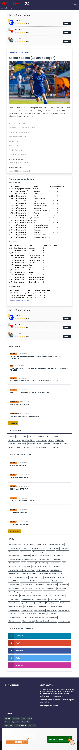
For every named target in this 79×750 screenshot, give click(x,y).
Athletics (11, 447)
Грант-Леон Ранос (27, 603)
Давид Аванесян (39, 584)
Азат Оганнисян (14, 555)
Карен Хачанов (48, 595)
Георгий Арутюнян (42, 544)
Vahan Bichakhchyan (50, 621)
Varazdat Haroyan (64, 621)
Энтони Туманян (14, 603)
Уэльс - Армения (29, 544)
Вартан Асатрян (27, 584)
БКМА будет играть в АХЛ (20, 404)
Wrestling (55, 436)
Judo (31, 617)
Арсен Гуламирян (30, 559)
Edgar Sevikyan (51, 610)
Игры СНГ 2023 (13, 581)
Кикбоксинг (61, 592)
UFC (64, 563)
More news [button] (13, 423)
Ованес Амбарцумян (15, 592)
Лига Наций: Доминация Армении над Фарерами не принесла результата (35, 357)
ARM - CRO (61, 577)
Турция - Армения (49, 577)
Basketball (41, 436)
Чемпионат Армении (15, 606)
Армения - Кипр (26, 552)
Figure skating (22, 443)
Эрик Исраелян (13, 552)
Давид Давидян (57, 581)
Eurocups (21, 614)
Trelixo (17, 20)
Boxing (18, 436)
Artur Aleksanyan (39, 610)
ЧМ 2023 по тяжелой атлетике (18, 577)
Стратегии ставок (14, 440)
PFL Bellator (12, 566)
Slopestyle (12, 443)
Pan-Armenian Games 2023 (42, 447)
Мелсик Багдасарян (15, 544)
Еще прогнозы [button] (15, 531)
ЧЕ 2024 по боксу (41, 563)
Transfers (55, 447)
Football (13, 354)
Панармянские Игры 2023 (28, 581)
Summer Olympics (14, 621)
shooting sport (57, 443)
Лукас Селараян (40, 588)
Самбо (24, 563)
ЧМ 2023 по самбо (42, 570)
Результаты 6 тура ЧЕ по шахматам (24, 416)
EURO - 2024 (13, 614)
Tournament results (20, 725)
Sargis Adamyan (52, 617)
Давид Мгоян (57, 566)
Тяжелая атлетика (49, 592)
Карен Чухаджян (25, 595)
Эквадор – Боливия (18, 465)
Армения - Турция (38, 552)
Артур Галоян (37, 595)
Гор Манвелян (64, 603)
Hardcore (34, 555)
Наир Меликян (57, 559)
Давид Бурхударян (44, 559)
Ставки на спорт (41, 440)
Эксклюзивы (50, 552)
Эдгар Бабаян (13, 595)
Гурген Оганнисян (53, 548)
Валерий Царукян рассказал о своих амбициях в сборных (34, 381)
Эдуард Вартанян (55, 570)
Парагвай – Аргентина (19, 477)
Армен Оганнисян (29, 606)
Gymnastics (46, 443)
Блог (32, 440)
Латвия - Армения (44, 573)
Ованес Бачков (52, 584)
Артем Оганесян (14, 563)
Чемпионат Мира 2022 (16, 559)
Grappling (53, 614)
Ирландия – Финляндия (19, 524)
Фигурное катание (56, 606)
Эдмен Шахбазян (27, 599)
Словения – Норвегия (18, 512)
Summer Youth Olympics (24, 447)
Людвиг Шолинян (44, 581)
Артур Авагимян (14, 573)
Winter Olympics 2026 (34, 443)
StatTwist (18, 29)
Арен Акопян (51, 588)
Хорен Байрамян (14, 588)
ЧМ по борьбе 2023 (36, 577)
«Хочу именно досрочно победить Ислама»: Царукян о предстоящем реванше (39, 369)
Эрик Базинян (63, 584)
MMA (11, 365)
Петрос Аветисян (14, 584)
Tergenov (18, 38)
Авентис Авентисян (55, 599)
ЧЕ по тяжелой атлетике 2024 (41, 566)
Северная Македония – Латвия (22, 501)
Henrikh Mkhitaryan (15, 617)
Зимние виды (25, 555)
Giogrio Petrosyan (43, 614)
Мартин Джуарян (45, 555)
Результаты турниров (57, 544)
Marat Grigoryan (40, 617)
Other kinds (8, 725)
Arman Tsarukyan (27, 610)
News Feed (25, 440)
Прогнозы (31, 563)
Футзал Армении (57, 573)
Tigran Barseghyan (28, 621)
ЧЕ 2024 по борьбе (24, 566)
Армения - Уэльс (29, 570)
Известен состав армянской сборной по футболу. (31, 393)
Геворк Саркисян (14, 599)
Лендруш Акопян (58, 555)
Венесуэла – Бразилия (19, 489)
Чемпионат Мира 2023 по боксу (18, 548)
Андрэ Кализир (62, 588)
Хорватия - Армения (15, 570)
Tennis (48, 436)
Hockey (51, 440)
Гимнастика (64, 548)
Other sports (14, 401)
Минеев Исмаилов (54, 563)
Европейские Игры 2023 (38, 548)
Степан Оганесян (43, 606)
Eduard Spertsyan (64, 610)
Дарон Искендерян (41, 599)
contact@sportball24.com (49, 706)
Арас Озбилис (39, 603)
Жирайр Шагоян (14, 610)
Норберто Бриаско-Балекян (32, 592)
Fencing (66, 443)
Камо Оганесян (60, 595)
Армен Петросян (27, 588)
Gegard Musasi (31, 614)
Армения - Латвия (62, 552)
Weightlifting (59, 440)
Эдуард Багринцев (52, 603)
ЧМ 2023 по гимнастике (29, 573)
